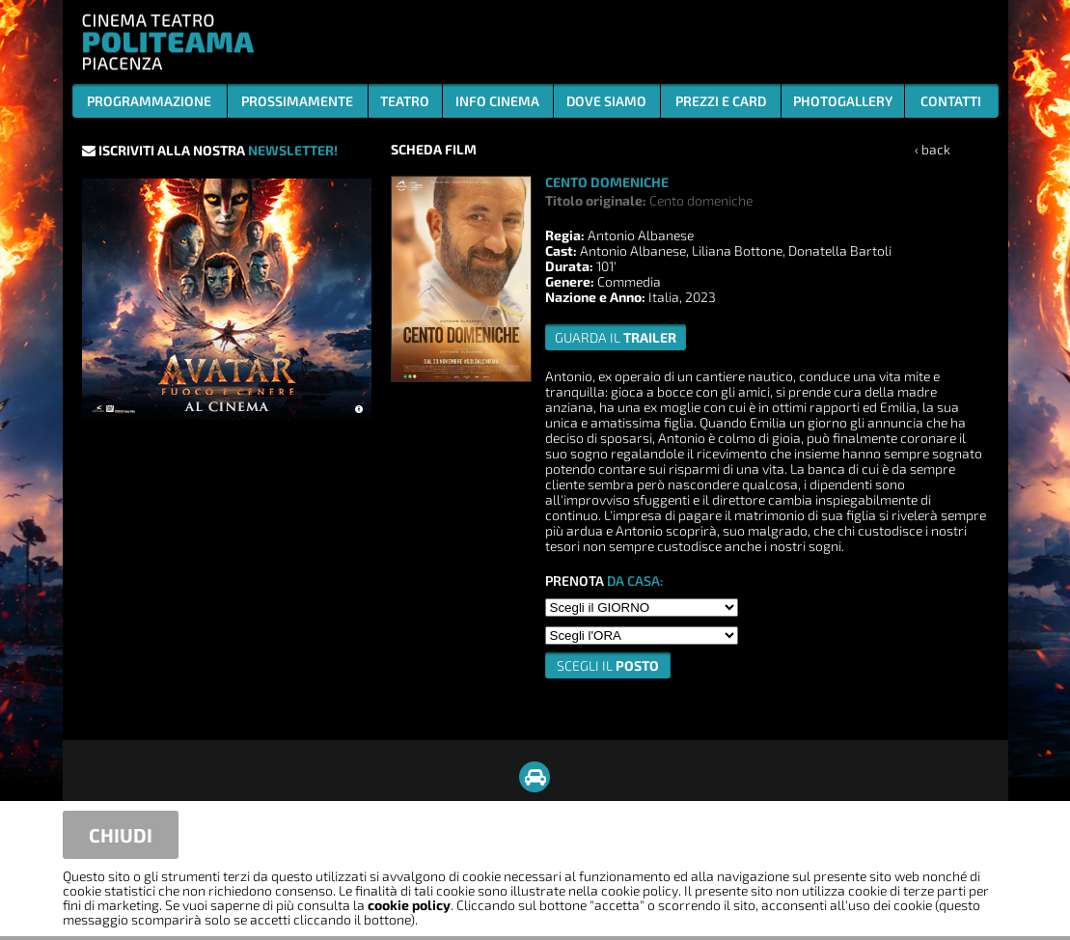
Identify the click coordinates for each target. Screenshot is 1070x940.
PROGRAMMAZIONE (149, 101)
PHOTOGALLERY (842, 101)
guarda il (615, 337)
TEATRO (404, 101)
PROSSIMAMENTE (297, 101)
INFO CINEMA (497, 101)
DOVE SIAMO (606, 101)
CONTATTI (950, 101)
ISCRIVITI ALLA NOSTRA (210, 150)
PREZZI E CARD (720, 101)
